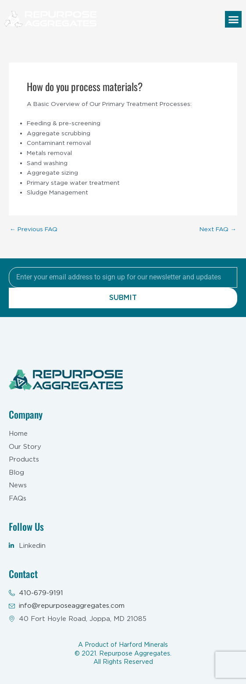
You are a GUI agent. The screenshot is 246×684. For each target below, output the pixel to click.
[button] (233, 19)
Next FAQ (218, 229)
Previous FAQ (33, 229)
